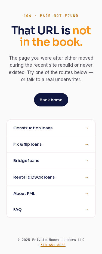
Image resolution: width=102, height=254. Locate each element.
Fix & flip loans (27, 144)
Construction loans (32, 127)
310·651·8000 (53, 245)
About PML (24, 193)
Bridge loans (26, 160)
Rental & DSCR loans (34, 177)
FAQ (17, 209)
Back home (51, 99)
